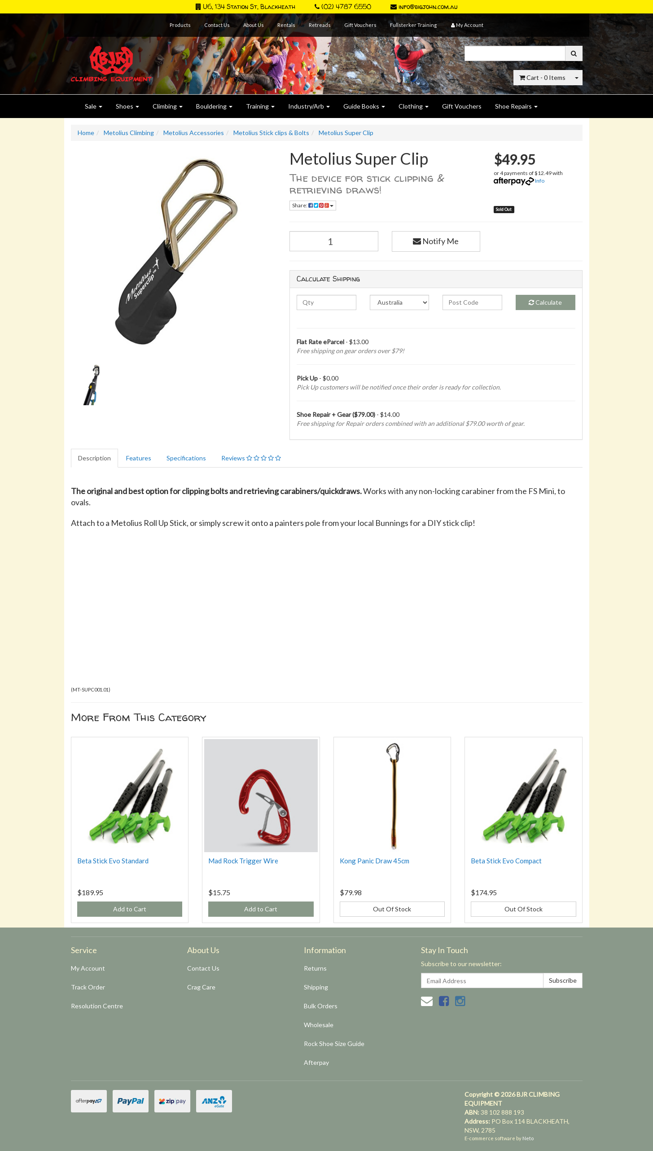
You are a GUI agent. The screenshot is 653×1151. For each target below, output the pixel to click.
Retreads (320, 25)
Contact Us (217, 25)
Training (260, 106)
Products (180, 25)
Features (138, 458)
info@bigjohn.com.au (423, 6)
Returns (315, 968)
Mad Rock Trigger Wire (243, 861)
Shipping (316, 987)
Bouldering (214, 106)
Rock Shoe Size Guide (334, 1043)
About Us (253, 25)
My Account (88, 968)
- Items (542, 77)
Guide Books (364, 106)
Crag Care (201, 987)
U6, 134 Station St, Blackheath (245, 6)
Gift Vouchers (360, 25)
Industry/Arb (309, 106)
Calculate (545, 302)
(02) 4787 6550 (343, 6)
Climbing (168, 106)
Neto (528, 1138)
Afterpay (316, 1062)
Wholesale (318, 1024)
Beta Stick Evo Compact (506, 861)
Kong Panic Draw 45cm (374, 861)
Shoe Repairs (516, 106)
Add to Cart (129, 909)
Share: (312, 205)
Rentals (286, 25)
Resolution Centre (97, 1006)
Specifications (186, 458)
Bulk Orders (320, 1006)
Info (539, 180)
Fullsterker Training (413, 25)
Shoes (127, 106)
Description (94, 458)
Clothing (414, 106)
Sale (93, 106)
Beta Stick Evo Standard (113, 861)
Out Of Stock (392, 909)
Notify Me (436, 241)
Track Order (88, 987)
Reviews (251, 458)
